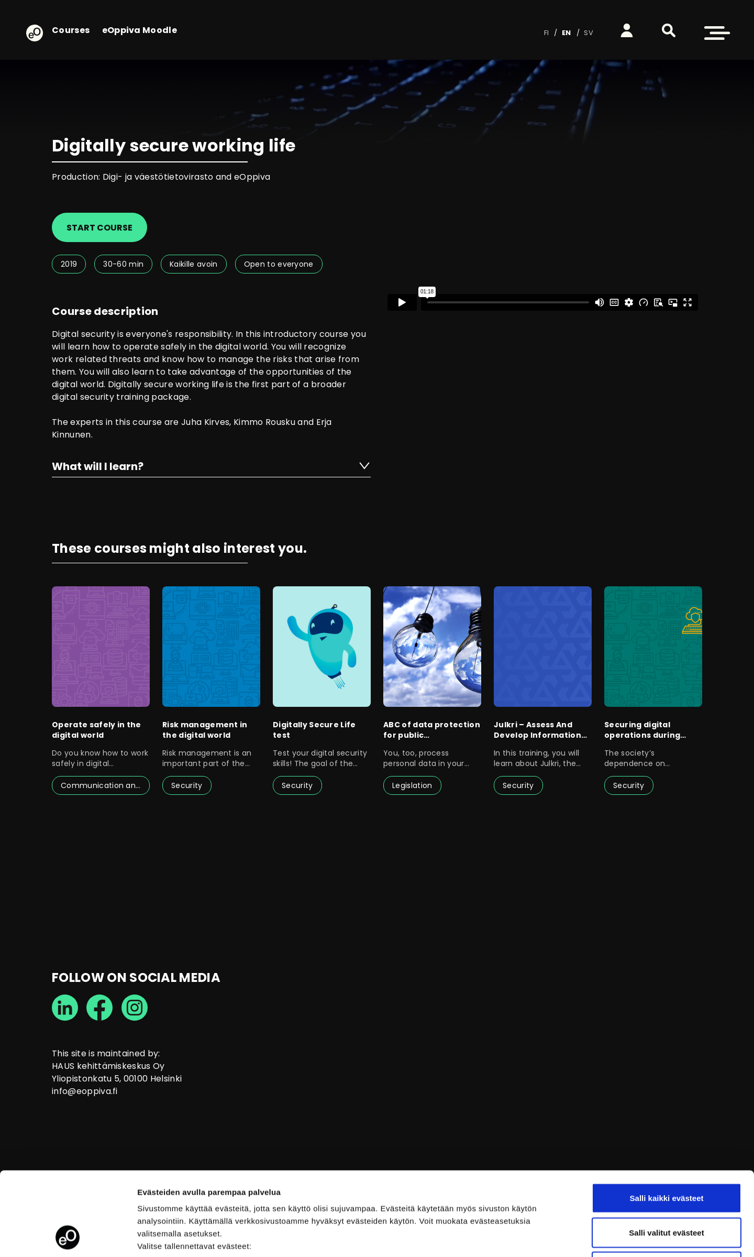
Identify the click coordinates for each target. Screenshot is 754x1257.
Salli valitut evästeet (666, 1154)
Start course (99, 228)
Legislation (412, 785)
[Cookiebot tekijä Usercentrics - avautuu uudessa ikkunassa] (68, 1236)
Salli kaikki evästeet (667, 1119)
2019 (69, 264)
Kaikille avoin (193, 264)
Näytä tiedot (560, 1236)
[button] (668, 30)
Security (187, 785)
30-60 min (123, 264)
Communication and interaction (105, 785)
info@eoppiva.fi (85, 1091)
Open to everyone (279, 264)
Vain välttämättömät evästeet (666, 1188)
